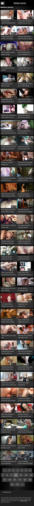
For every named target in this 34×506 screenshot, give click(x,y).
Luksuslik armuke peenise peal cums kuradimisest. (6, 258)
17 (20, 480)
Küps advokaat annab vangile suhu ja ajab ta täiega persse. (24, 101)
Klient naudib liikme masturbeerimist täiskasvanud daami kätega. (24, 132)
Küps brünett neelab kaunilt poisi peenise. (24, 116)
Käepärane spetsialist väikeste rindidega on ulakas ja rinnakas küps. (25, 242)
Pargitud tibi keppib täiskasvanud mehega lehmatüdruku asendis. (24, 400)
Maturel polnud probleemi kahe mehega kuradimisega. (8, 400)
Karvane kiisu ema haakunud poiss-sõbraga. (25, 210)
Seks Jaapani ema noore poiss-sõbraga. (8, 289)
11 (21, 475)
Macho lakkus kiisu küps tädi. (8, 336)
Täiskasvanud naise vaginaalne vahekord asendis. (24, 195)
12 (26, 475)
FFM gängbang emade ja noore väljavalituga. (25, 85)
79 (17, 484)
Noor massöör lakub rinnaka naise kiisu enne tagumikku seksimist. (8, 274)
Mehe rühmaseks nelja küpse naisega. (8, 53)
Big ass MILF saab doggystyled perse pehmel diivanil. (23, 321)
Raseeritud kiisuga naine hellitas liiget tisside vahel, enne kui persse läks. (25, 368)
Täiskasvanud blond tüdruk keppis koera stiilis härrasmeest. (7, 368)
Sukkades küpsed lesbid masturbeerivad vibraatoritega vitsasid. (8, 431)
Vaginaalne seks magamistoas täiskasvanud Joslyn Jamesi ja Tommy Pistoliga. (24, 305)
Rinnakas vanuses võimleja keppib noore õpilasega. (24, 415)
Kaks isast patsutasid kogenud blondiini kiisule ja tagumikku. (7, 415)
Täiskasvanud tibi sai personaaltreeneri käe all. (8, 132)
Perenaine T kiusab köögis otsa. (7, 163)
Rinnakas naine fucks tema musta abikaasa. (7, 242)
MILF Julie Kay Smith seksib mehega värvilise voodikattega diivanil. (8, 195)
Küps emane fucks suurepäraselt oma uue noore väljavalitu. (24, 274)
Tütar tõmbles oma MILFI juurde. (6, 85)
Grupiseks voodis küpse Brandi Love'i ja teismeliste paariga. (25, 179)
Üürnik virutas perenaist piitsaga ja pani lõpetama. (8, 447)
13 (31, 475)
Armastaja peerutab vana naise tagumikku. (8, 462)
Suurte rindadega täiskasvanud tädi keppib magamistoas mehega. (25, 463)
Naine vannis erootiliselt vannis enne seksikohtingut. (8, 227)
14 (4, 480)
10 (16, 475)
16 (15, 480)
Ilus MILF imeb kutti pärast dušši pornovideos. (24, 447)
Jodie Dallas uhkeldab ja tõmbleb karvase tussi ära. (25, 22)
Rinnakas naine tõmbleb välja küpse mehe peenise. (25, 337)
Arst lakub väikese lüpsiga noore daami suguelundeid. (7, 305)
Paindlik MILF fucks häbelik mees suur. (24, 69)
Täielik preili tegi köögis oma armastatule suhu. (25, 163)
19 (30, 480)
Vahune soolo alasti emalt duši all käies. (24, 258)
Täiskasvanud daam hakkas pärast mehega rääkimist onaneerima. (7, 321)
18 (25, 480)
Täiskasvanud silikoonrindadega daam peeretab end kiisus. (8, 22)
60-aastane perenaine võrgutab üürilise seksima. (24, 227)
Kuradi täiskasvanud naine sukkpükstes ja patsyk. (24, 53)
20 (12, 484)
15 (10, 480)
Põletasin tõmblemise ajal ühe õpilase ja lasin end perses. (25, 38)
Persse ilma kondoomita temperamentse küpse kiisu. (25, 352)
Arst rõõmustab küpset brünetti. (8, 69)
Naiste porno (20, 3)
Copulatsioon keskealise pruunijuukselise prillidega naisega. (8, 179)
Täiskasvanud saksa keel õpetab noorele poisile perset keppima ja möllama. (8, 148)
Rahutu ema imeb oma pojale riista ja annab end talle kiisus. (8, 384)
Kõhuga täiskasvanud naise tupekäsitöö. (7, 352)
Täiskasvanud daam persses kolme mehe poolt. (24, 148)
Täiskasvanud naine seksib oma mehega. (7, 37)
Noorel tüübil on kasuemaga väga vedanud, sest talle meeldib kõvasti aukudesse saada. (23, 290)
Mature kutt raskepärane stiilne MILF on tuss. (8, 116)
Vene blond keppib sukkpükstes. (23, 384)
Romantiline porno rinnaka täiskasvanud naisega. (7, 101)
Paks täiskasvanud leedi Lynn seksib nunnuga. (8, 210)
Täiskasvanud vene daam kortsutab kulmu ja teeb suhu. (25, 431)
